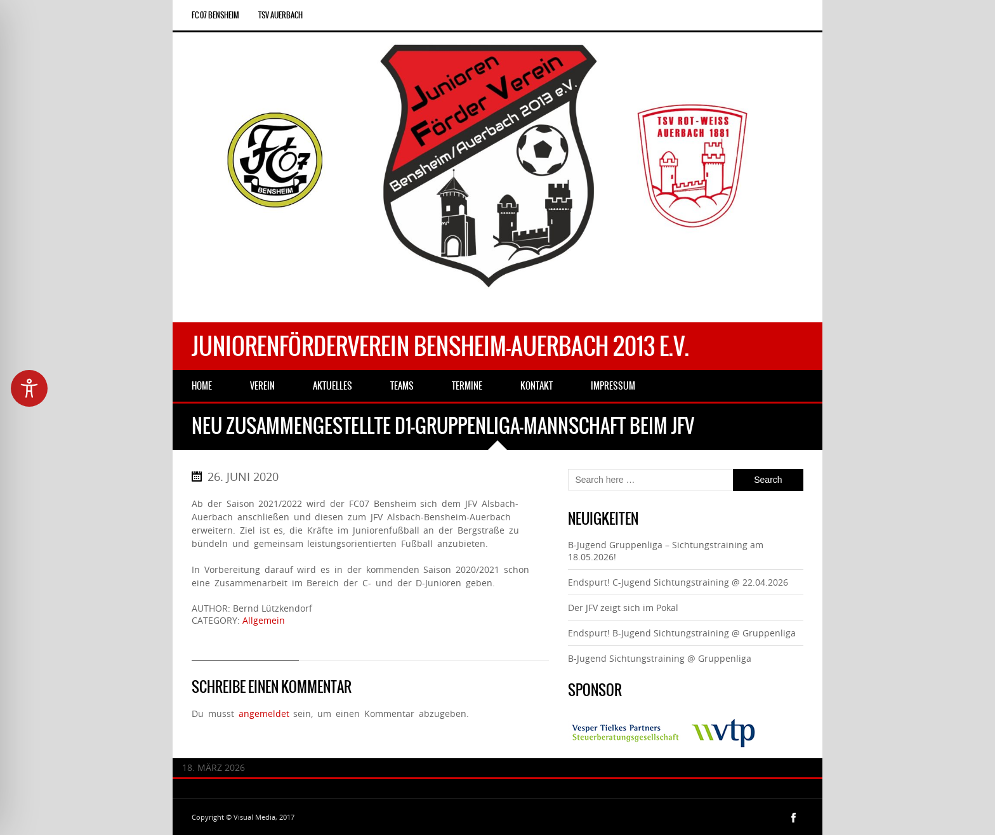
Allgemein (263, 620)
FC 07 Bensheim (215, 15)
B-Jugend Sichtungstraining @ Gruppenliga (659, 658)
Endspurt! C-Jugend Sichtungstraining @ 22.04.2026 (678, 582)
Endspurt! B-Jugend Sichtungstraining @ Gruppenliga (682, 633)
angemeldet (264, 713)
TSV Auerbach (280, 15)
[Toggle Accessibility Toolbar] (29, 388)
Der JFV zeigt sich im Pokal (623, 608)
